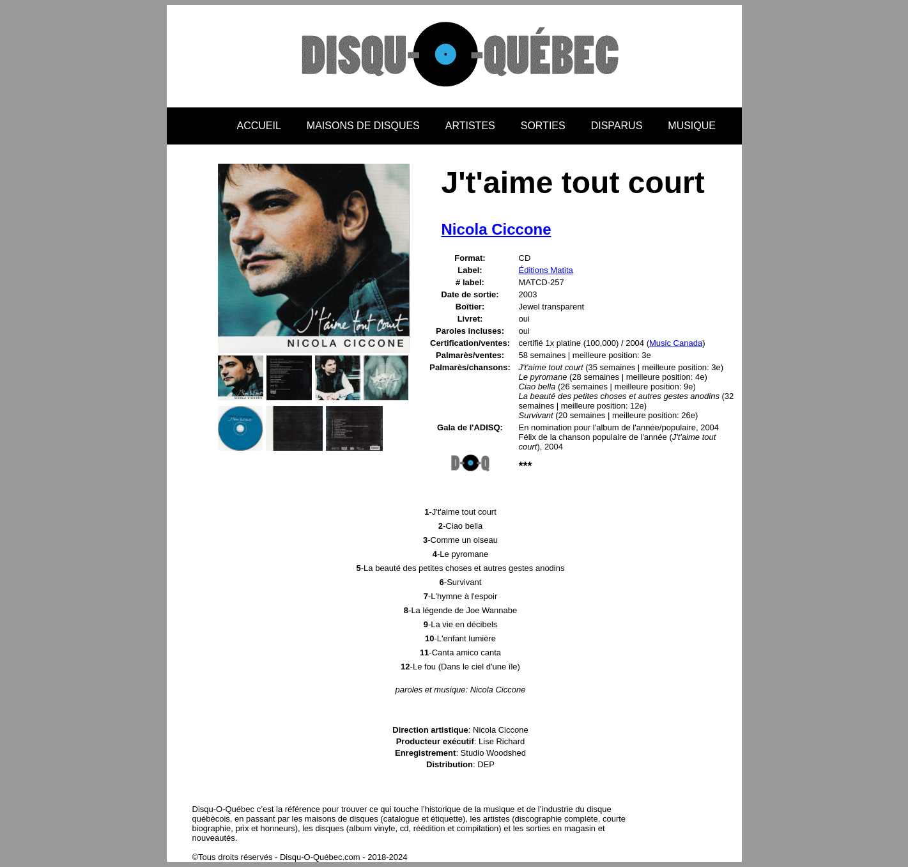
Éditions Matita (546, 270)
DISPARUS (617, 125)
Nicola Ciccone (496, 229)
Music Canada (675, 343)
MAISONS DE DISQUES (363, 125)
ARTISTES (470, 125)
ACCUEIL (259, 125)
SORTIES (543, 125)
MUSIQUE (692, 125)
